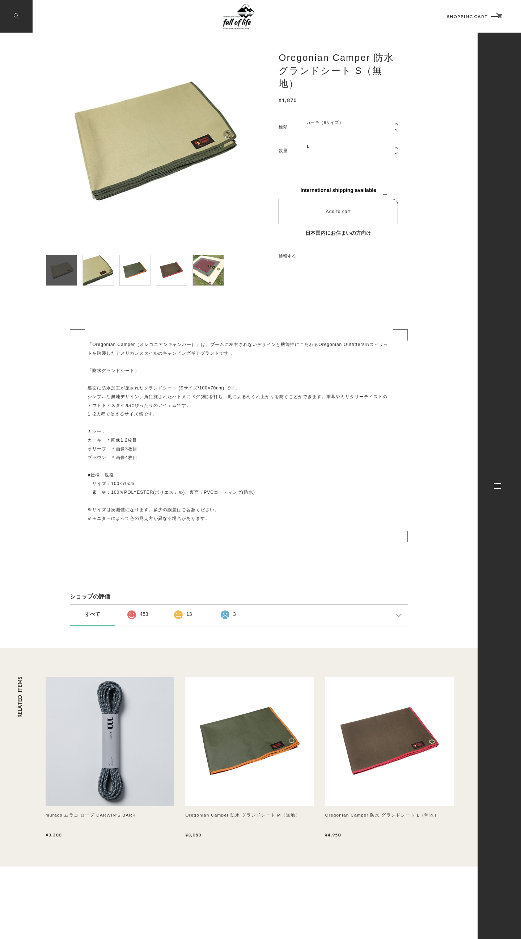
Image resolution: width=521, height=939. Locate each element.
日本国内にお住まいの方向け (338, 233)
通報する (287, 256)
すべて (92, 614)
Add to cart (338, 211)
